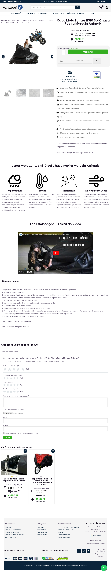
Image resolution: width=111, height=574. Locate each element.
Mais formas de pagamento (85, 35)
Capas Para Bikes (64, 535)
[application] (22, 13)
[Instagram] (84, 551)
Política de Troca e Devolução (15, 535)
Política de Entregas (12, 532)
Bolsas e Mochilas (64, 537)
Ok (97, 61)
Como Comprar (10, 537)
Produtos (9, 20)
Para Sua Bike (41, 530)
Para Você (40, 527)
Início (3, 20)
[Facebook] (79, 551)
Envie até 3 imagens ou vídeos (14, 410)
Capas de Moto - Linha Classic (33, 20)
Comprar (88, 51)
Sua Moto (17, 20)
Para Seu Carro (42, 535)
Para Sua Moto (42, 532)
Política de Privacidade (13, 530)
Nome (5, 417)
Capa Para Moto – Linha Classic (68, 527)
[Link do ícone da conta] (107, 7)
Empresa (8, 527)
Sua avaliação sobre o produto (16, 396)
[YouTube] (88, 551)
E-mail (6, 425)
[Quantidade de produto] (63, 52)
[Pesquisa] (77, 7)
